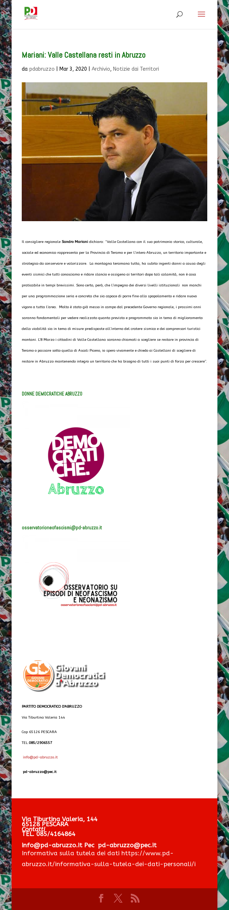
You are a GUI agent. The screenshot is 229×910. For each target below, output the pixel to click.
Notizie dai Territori (136, 69)
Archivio (101, 69)
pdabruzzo (42, 69)
